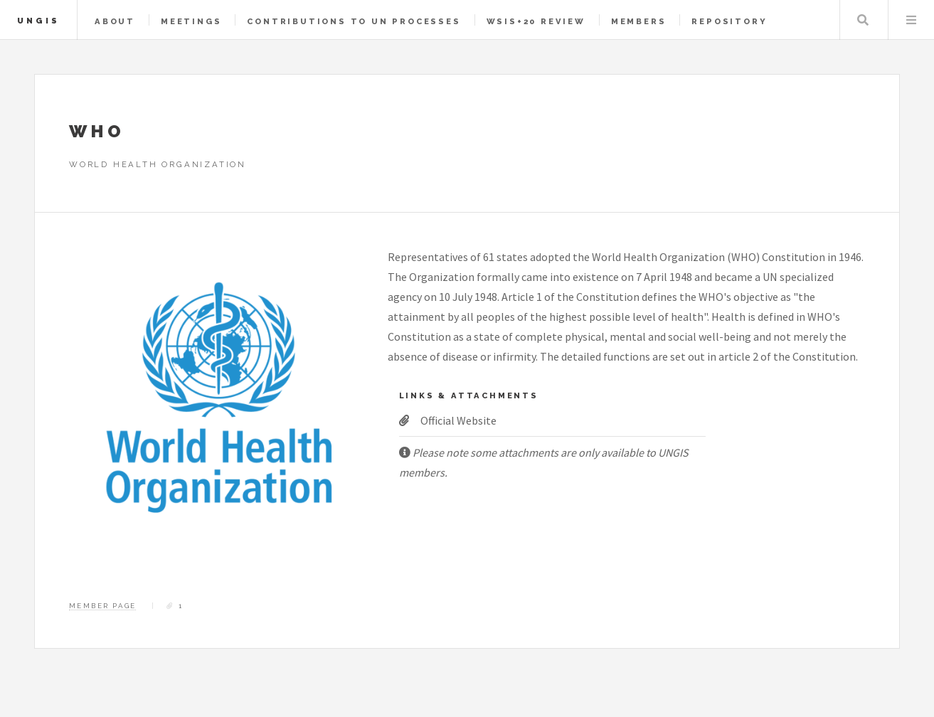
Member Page (102, 606)
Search (863, 20)
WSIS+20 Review (536, 21)
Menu (911, 20)
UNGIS (38, 21)
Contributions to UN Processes (353, 21)
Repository (729, 21)
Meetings (191, 21)
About (115, 21)
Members (639, 21)
